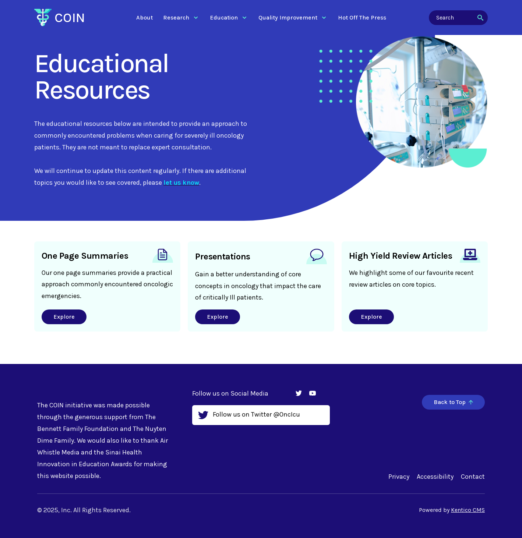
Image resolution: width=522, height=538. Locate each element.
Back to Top (453, 402)
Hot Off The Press (362, 17)
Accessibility (435, 476)
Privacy (398, 476)
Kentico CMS (468, 509)
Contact (473, 476)
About (144, 17)
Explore (64, 316)
